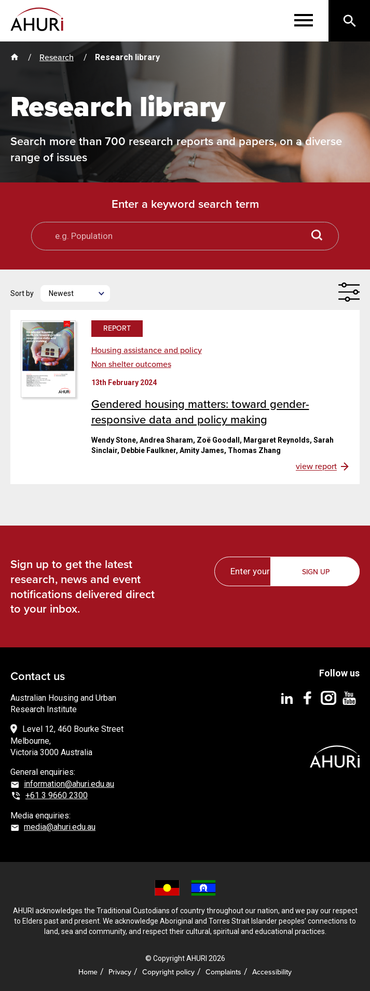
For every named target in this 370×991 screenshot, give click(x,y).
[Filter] (349, 292)
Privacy (119, 972)
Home (88, 972)
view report (316, 466)
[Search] (349, 20)
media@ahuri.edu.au (59, 827)
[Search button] (317, 236)
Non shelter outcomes (131, 364)
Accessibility (272, 972)
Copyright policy (168, 972)
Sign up (316, 572)
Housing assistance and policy (146, 350)
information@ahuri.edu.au (69, 784)
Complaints (223, 972)
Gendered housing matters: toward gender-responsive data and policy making (200, 411)
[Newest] (75, 293)
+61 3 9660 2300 (56, 795)
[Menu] (303, 20)
